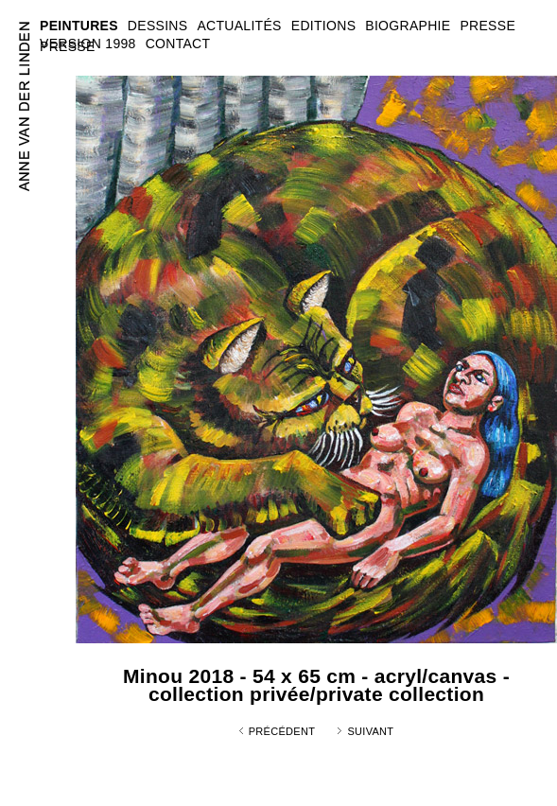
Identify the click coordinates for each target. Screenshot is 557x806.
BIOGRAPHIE (407, 25)
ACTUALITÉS (239, 25)
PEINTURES (79, 25)
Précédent (282, 731)
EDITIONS (324, 25)
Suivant (370, 731)
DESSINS (158, 25)
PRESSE (68, 46)
